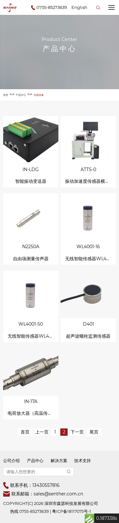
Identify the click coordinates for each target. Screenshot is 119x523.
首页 (5, 94)
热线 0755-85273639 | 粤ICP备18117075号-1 (50, 511)
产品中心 (21, 94)
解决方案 (59, 460)
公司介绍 (11, 460)
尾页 (93, 432)
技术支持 (82, 460)
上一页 (42, 432)
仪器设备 (39, 94)
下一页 (77, 432)
